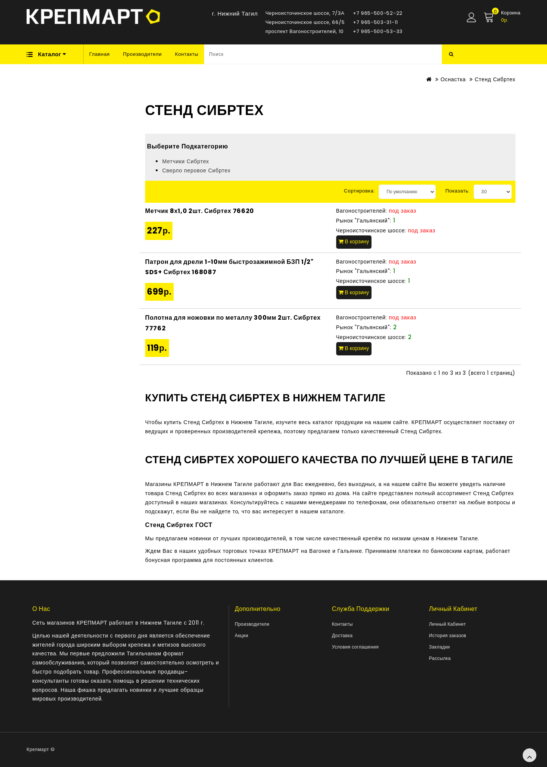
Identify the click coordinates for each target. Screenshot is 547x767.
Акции (241, 635)
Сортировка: (359, 190)
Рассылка (440, 658)
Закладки (439, 647)
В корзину (353, 241)
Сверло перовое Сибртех (196, 170)
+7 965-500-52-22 (378, 13)
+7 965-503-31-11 (375, 22)
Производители (142, 54)
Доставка (342, 635)
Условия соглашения (355, 647)
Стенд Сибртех (495, 79)
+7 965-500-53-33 (378, 31)
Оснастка (453, 79)
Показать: (457, 190)
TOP (529, 755)
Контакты (187, 54)
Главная (99, 54)
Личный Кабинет (447, 624)
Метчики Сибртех (185, 161)
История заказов (447, 635)
